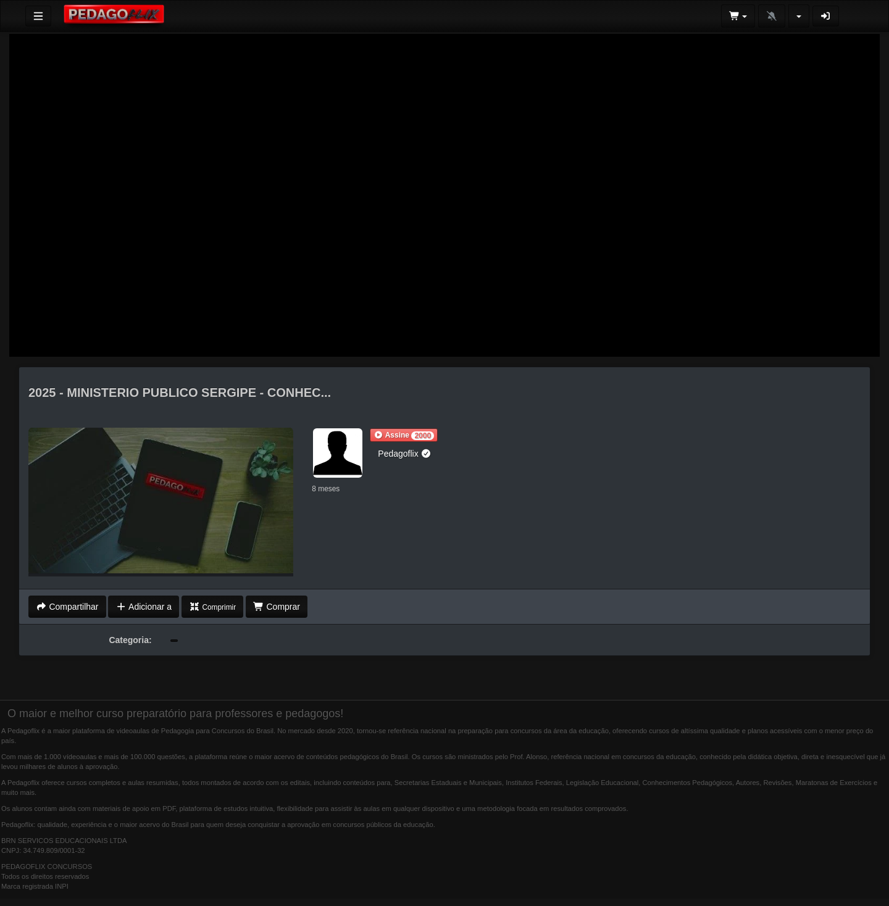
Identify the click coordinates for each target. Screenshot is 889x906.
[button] (404, 435)
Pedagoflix (405, 454)
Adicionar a (143, 607)
